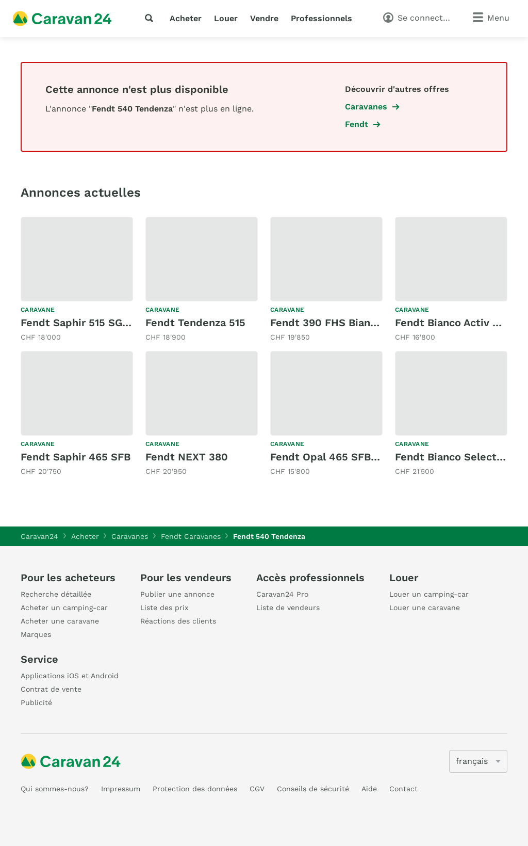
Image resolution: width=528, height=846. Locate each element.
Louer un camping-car (429, 594)
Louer (226, 18)
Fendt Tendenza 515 (195, 322)
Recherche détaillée (56, 594)
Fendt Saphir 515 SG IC (78, 322)
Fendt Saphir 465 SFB (75, 457)
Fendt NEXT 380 (186, 457)
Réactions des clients (178, 621)
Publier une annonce (177, 594)
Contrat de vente (51, 689)
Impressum (120, 789)
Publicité (36, 702)
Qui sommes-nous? (55, 789)
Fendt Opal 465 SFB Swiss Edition (357, 457)
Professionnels (321, 18)
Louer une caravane (424, 607)
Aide (369, 789)
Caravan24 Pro (282, 594)
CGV (257, 789)
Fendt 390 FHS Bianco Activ (340, 322)
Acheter (186, 18)
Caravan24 (39, 536)
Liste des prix (164, 607)
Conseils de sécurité (313, 789)
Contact (403, 789)
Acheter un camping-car (64, 607)
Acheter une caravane (60, 621)
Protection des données (195, 789)
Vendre (264, 18)
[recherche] (151, 18)
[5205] (478, 761)
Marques (36, 634)
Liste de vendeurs (288, 607)
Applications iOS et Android (70, 676)
